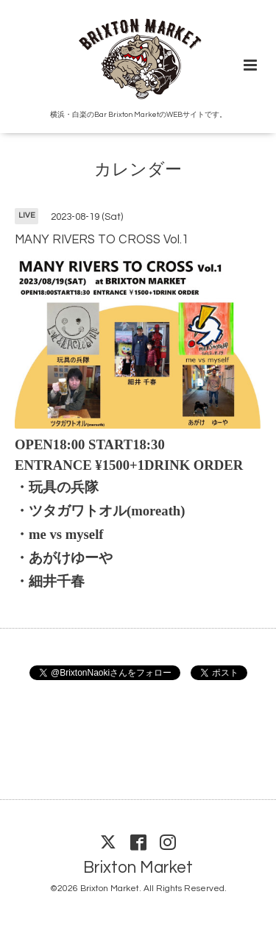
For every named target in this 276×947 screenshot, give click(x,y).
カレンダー (138, 170)
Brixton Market (138, 868)
